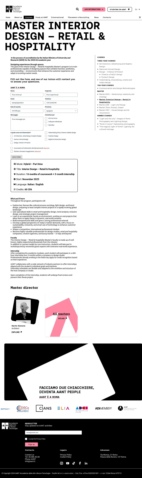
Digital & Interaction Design (57, 139)
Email (12, 99)
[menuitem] (137, 9)
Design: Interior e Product (22, 143)
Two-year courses (105, 85)
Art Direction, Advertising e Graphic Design (27, 136)
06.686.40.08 (34, 457)
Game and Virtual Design (109, 69)
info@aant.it (30, 461)
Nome (13, 91)
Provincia (48, 107)
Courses (101, 57)
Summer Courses (104, 116)
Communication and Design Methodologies (117, 88)
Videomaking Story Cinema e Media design (62, 132)
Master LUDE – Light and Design (112, 105)
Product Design (107, 77)
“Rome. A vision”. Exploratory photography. (117, 124)
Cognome (48, 91)
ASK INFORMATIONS (94, 9)
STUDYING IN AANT (120, 9)
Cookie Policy (65, 457)
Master (100, 91)
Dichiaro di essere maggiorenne (27, 151)
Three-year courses (106, 61)
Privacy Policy (66, 455)
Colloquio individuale (55, 121)
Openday (51, 125)
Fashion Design (53, 136)
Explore (17, 332)
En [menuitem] (136, 9)
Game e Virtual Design (21, 139)
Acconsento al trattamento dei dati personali (31, 148)
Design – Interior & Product (111, 72)
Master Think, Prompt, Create (111, 107)
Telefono (48, 99)
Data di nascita (16, 107)
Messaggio (14, 115)
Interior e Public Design (111, 74)
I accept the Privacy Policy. (37, 439)
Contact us (29, 455)
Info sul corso (52, 118)
